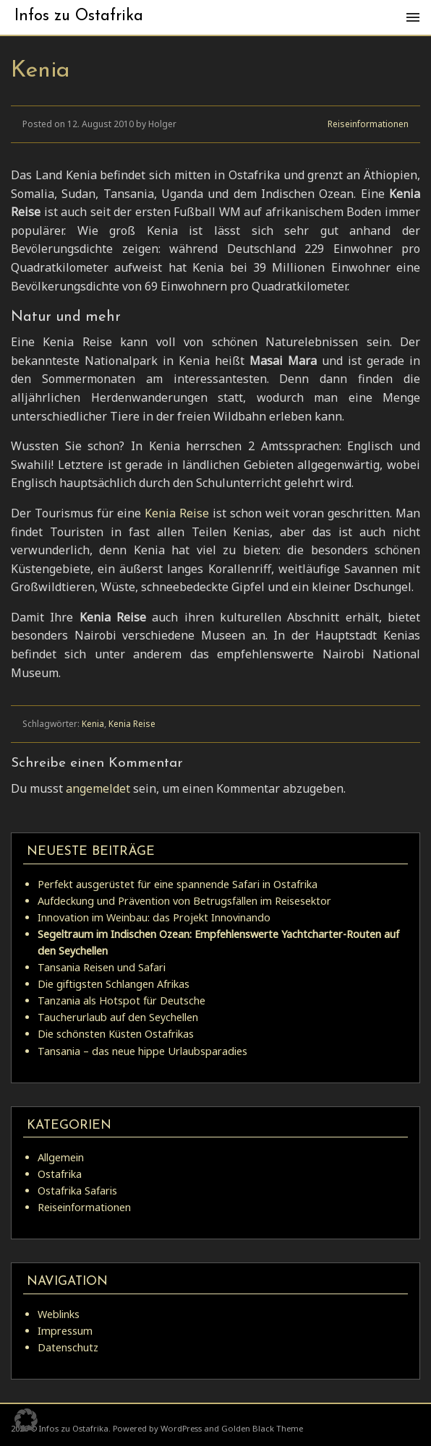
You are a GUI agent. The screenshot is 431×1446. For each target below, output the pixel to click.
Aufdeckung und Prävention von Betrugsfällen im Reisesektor (184, 901)
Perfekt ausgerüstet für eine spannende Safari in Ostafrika (177, 884)
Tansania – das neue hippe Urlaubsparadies (142, 1051)
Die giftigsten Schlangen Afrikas (113, 984)
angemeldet (98, 788)
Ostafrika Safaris (77, 1190)
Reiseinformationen (368, 124)
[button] (26, 1420)
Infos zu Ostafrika (78, 16)
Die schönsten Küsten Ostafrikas (116, 1034)
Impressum (65, 1331)
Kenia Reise (177, 513)
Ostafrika (60, 1174)
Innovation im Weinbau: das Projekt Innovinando (154, 917)
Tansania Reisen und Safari (102, 967)
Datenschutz (68, 1347)
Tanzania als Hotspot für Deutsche (121, 1000)
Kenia (93, 724)
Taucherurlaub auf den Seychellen (118, 1017)
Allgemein (61, 1157)
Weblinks (59, 1314)
